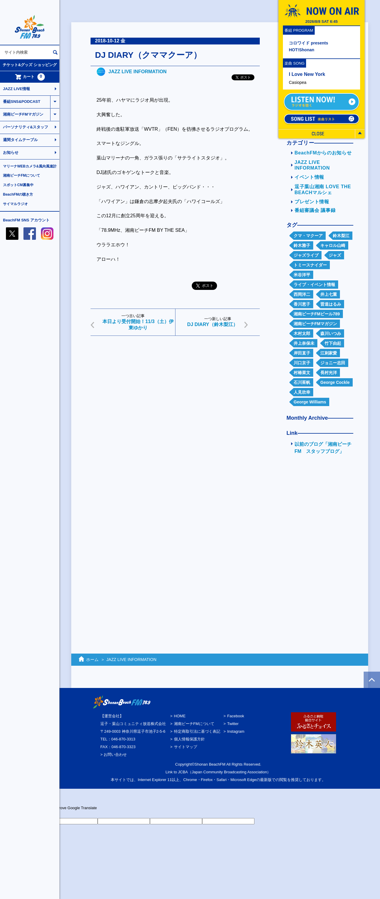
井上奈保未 (304, 343)
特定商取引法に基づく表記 (197, 731)
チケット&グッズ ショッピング (30, 65)
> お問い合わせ (113, 754)
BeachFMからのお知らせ (323, 152)
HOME (180, 716)
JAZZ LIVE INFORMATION (137, 71)
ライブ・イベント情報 (314, 284)
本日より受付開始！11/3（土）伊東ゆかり (137, 324)
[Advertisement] (175, 386)
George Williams (310, 402)
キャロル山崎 (332, 245)
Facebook (235, 716)
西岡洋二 (302, 294)
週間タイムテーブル (20, 140)
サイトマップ (185, 747)
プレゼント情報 (311, 201)
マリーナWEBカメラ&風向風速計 (30, 166)
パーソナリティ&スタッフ (25, 127)
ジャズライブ (306, 255)
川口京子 (302, 362)
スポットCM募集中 (18, 185)
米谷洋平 (302, 274)
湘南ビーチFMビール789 (317, 314)
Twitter (232, 723)
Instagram (235, 731)
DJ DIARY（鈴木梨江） (212, 324)
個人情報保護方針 (189, 739)
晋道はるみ (330, 304)
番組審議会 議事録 (314, 210)
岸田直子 (302, 353)
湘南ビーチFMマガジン (23, 114)
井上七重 (328, 294)
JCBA (183, 772)
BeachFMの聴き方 (18, 194)
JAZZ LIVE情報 (16, 89)
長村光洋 (328, 372)
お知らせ (10, 152)
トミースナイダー (310, 265)
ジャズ (335, 255)
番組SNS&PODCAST (21, 101)
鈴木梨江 (341, 235)
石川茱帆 (302, 382)
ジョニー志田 (332, 362)
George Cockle (335, 382)
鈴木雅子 (302, 245)
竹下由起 (332, 343)
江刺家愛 (328, 353)
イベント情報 (309, 177)
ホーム (92, 659)
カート (30, 77)
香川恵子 (302, 304)
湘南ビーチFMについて (21, 175)
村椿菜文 (302, 372)
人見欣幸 (302, 392)
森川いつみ (330, 333)
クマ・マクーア (308, 235)
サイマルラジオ (15, 204)
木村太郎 (302, 333)
